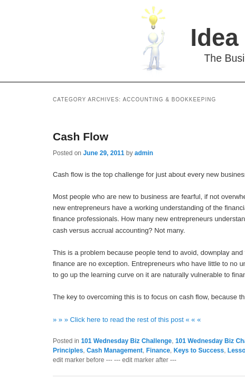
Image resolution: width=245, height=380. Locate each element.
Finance (158, 350)
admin (144, 153)
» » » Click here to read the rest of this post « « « (127, 320)
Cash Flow (80, 136)
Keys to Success (199, 350)
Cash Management (115, 350)
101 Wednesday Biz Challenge (126, 341)
